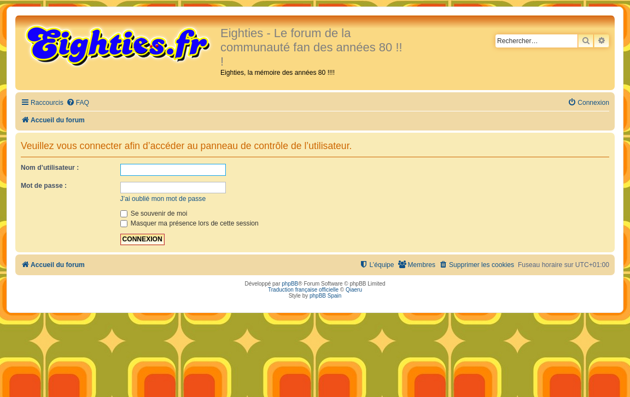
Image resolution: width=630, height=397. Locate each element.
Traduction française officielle (303, 290)
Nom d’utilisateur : (50, 167)
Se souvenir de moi (154, 213)
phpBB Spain (325, 296)
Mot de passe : (44, 185)
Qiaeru (354, 290)
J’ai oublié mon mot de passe (163, 199)
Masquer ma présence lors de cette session (189, 223)
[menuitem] (77, 103)
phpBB (290, 284)
